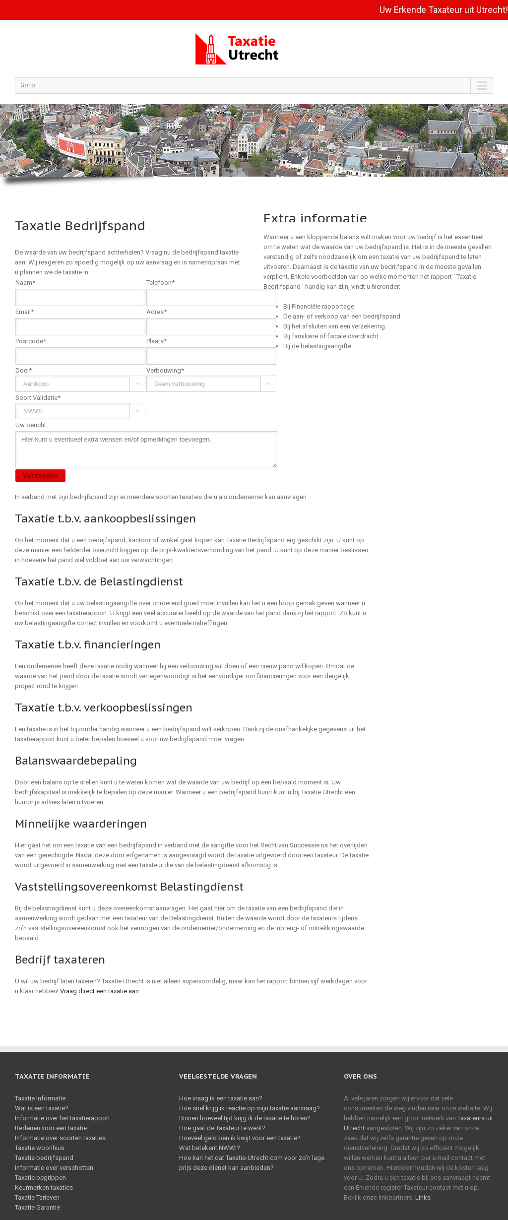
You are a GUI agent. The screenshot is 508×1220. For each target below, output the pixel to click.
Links (423, 1197)
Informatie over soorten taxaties (60, 1138)
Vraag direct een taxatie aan (99, 991)
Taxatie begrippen (40, 1177)
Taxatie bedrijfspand (44, 1157)
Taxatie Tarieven (37, 1197)
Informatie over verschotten (54, 1167)
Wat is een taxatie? (41, 1108)
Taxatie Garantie (37, 1207)
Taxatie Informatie (40, 1098)
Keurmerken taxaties (44, 1187)
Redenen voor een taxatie (51, 1128)
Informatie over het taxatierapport (62, 1118)
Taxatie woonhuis (39, 1148)
